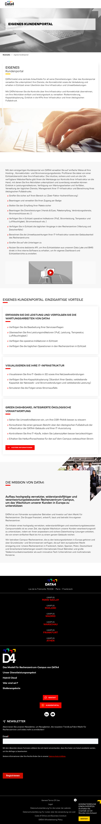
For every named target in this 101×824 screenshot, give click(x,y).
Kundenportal (50, 705)
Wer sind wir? (10, 683)
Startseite (6, 55)
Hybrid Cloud (10, 677)
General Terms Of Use (50, 800)
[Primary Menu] (93, 4)
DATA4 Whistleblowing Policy (51, 819)
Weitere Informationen (19, 447)
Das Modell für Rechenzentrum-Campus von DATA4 (31, 667)
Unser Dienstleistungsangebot (19, 672)
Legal (50, 804)
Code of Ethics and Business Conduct (50, 816)
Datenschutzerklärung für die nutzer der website (50, 808)
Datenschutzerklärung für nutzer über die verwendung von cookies (50, 812)
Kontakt (50, 697)
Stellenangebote (11, 688)
